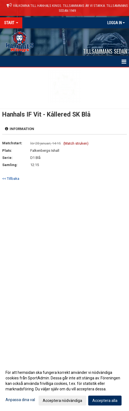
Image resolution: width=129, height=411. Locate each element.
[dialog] (64, 386)
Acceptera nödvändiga (62, 400)
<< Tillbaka (10, 178)
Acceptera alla (104, 400)
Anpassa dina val (20, 400)
